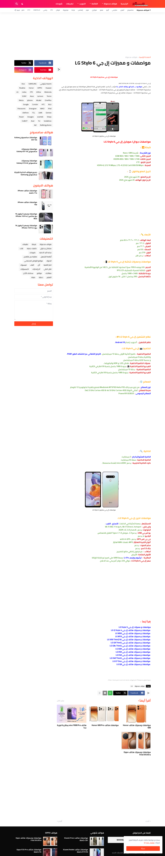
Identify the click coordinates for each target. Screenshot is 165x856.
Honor (31, 88)
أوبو (107, 10)
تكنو (23, 10)
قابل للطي (47, 269)
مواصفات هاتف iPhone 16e (27, 203)
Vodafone (47, 121)
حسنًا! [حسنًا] (143, 848)
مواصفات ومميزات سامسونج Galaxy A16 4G (26, 162)
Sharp (49, 116)
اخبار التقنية (47, 265)
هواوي (94, 10)
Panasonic (22, 108)
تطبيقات (69, 3)
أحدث (147, 821)
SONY (24, 96)
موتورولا (65, 10)
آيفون (122, 10)
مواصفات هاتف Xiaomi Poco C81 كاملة (76, 839)
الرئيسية (124, 3)
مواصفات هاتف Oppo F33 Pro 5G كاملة (28, 850)
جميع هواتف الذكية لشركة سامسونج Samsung (25, 173)
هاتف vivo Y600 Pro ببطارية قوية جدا (71, 726)
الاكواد (48, 260)
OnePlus (36, 10)
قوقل (58, 10)
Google (26, 104)
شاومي (114, 10)
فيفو (101, 10)
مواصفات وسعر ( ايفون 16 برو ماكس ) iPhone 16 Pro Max (26, 216)
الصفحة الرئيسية (145, 57)
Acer (33, 121)
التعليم (49, 277)
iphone (30, 100)
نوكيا (73, 10)
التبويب (82, 3)
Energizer (33, 108)
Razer (21, 116)
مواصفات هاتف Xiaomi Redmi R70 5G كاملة (75, 850)
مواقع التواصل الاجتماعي (33, 260)
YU (39, 121)
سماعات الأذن (28, 273)
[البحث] (16, 3)
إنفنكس (80, 10)
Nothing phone (45, 125)
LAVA (40, 112)
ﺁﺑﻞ (39, 265)
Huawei (48, 88)
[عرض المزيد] (99, 693)
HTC (28, 10)
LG (132, 686)
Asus (32, 96)
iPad (49, 108)
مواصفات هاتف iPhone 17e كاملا (27, 191)
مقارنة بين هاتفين (30, 256)
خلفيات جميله (32, 248)
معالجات (48, 273)
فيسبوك (23, 265)
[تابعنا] (17, 10)
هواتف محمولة (110, 3)
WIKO (42, 108)
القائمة (95, 3)
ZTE (51, 10)
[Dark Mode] (22, 4)
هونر (87, 10)
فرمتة (34, 244)
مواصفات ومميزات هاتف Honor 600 (137, 726)
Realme (22, 88)
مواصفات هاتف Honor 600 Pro (105, 725)
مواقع (39, 273)
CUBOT (24, 121)
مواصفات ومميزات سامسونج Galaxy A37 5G (26, 150)
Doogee (30, 116)
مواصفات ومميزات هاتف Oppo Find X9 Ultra (137, 753)
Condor (35, 104)
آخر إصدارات (36, 269)
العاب (32, 265)
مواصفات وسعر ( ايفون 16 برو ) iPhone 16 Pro (26, 226)
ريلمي (45, 10)
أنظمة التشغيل (46, 256)
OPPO (39, 88)
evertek (40, 116)
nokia (24, 92)
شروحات (59, 3)
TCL (33, 112)
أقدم (60, 821)
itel (35, 125)
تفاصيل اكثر (150, 842)
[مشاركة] (59, 69)
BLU (49, 104)
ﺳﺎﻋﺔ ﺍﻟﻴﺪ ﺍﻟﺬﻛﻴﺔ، (45, 252)
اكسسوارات (24, 269)
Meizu (21, 100)
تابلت (21, 248)
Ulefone (25, 112)
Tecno (49, 96)
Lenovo (40, 96)
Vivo (23, 83)
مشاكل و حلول (45, 248)
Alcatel (38, 100)
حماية (41, 277)
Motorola (47, 92)
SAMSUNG (32, 83)
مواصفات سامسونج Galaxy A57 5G (25, 138)
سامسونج (130, 10)
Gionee (48, 112)
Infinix (38, 92)
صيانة (33, 277)
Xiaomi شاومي (45, 83)
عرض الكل (60, 701)
